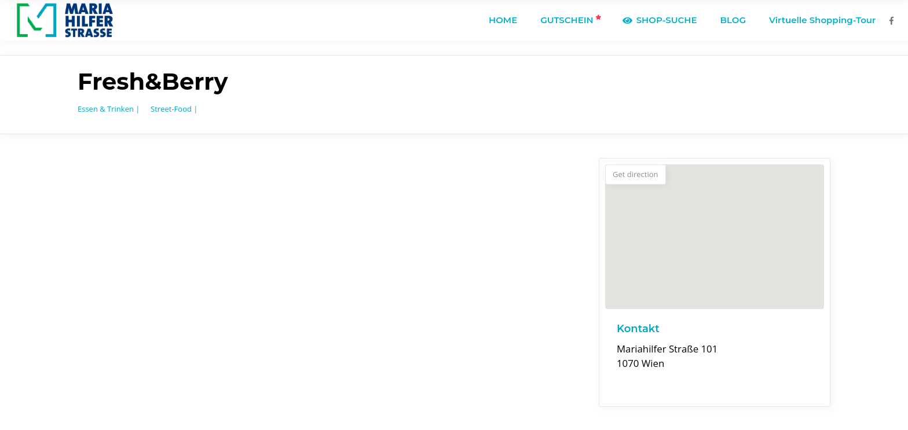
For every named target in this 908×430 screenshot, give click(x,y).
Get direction (635, 174)
